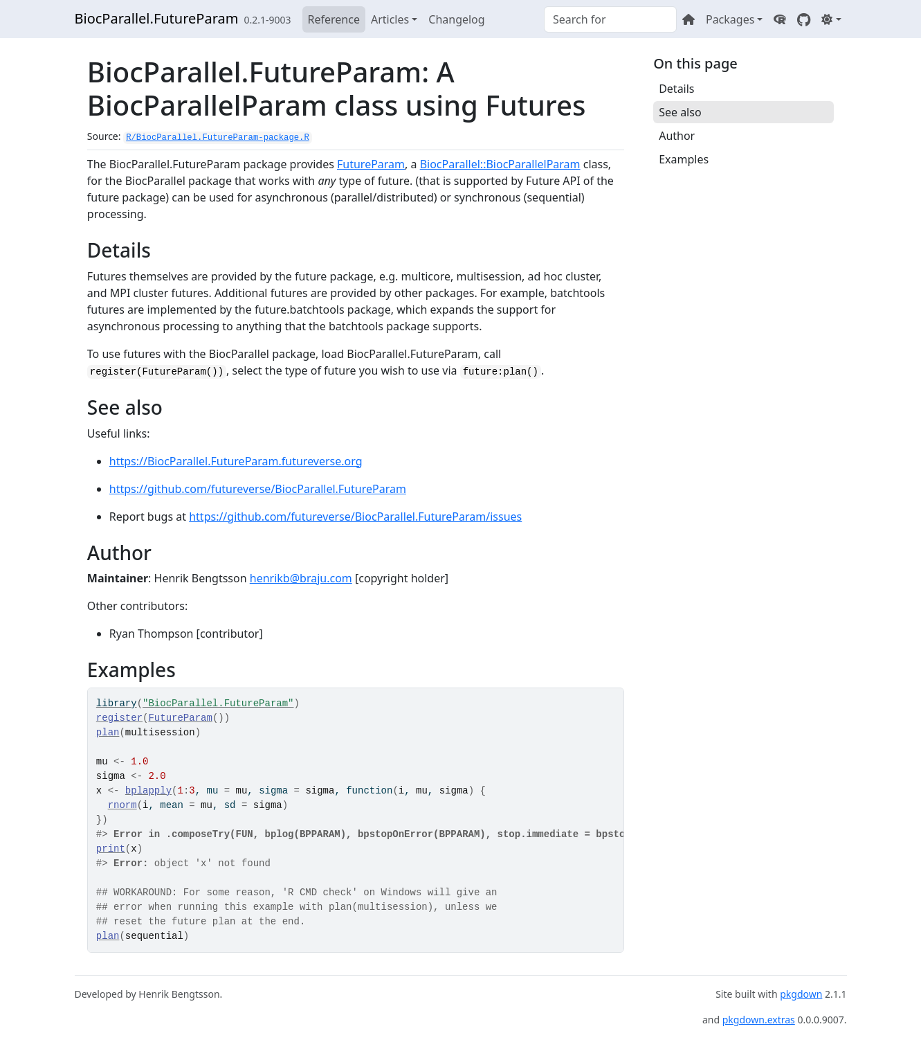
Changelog (456, 19)
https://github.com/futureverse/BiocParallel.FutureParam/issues (355, 516)
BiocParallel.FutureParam (157, 18)
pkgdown (801, 994)
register (119, 718)
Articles (390, 19)
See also (680, 112)
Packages (730, 19)
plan (108, 732)
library (116, 703)
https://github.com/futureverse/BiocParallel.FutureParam (257, 488)
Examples (684, 159)
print (110, 848)
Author (677, 135)
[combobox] (610, 19)
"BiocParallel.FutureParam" (218, 703)
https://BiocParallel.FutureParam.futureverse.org (236, 461)
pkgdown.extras (758, 1019)
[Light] (831, 19)
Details (676, 88)
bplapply (148, 790)
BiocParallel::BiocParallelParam (500, 164)
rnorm (122, 805)
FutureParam (371, 164)
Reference (334, 19)
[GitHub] (804, 19)
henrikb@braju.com (301, 578)
